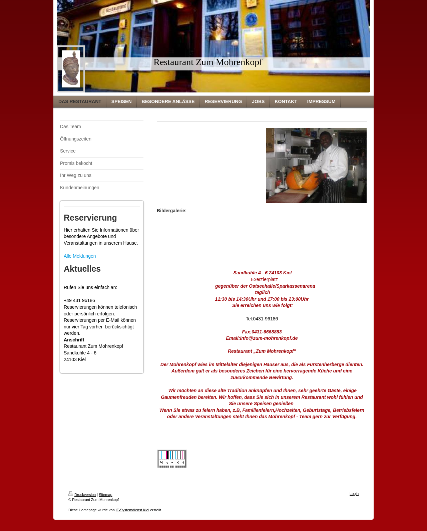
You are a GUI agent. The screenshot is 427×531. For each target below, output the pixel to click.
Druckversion (82, 495)
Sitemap (105, 495)
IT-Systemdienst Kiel (132, 510)
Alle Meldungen (80, 256)
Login (354, 494)
